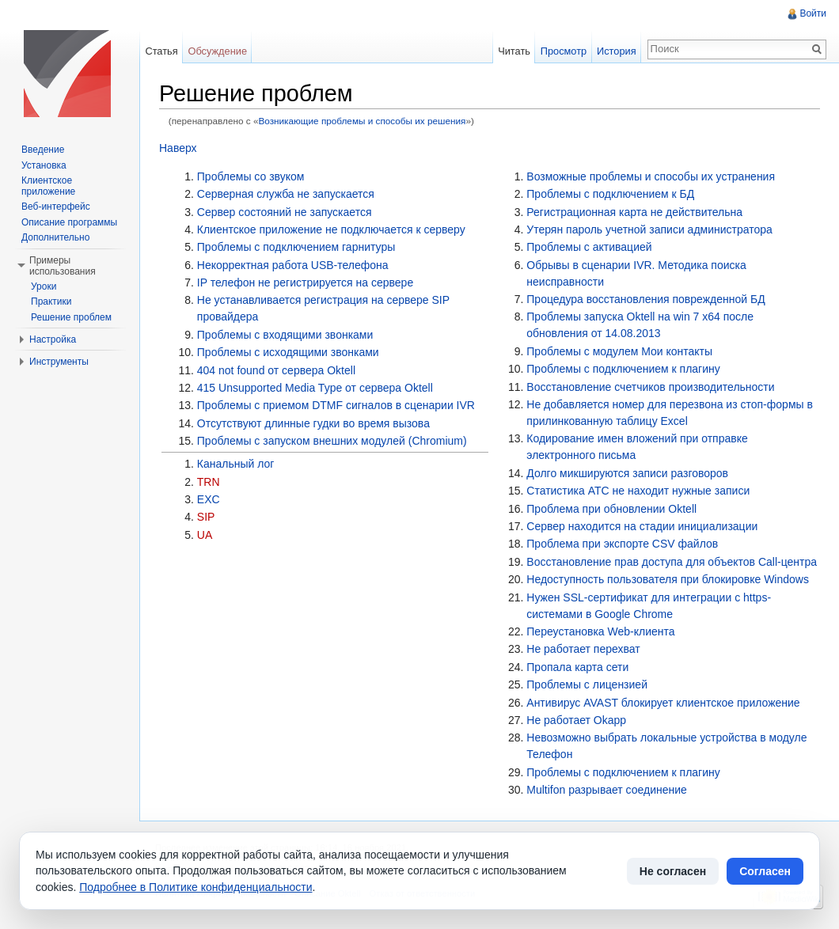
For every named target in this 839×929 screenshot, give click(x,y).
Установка (43, 165)
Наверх (178, 148)
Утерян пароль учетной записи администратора (649, 229)
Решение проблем (71, 317)
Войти (812, 13)
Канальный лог (236, 463)
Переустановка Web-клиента (600, 631)
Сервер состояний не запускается (284, 212)
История (616, 51)
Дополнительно (55, 237)
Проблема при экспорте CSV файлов (622, 543)
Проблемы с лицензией (586, 684)
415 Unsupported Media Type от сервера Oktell (315, 387)
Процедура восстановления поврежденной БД (645, 299)
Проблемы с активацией (588, 247)
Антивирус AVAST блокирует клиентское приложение (662, 702)
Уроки (43, 286)
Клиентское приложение (48, 186)
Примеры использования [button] (62, 266)
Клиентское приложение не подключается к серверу (331, 229)
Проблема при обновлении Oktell (611, 508)
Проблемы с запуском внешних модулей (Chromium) (332, 440)
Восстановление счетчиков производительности (650, 387)
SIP (206, 516)
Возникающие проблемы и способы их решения (361, 121)
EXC (208, 499)
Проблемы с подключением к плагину (622, 368)
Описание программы (69, 222)
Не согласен (673, 871)
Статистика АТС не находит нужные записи (638, 490)
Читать (514, 51)
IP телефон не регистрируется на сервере (305, 282)
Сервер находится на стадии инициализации (641, 526)
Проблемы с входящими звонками (285, 334)
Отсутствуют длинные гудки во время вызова (313, 423)
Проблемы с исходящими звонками (288, 352)
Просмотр (564, 51)
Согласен (765, 871)
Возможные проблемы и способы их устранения (650, 176)
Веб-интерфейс (55, 206)
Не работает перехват (583, 649)
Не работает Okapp (576, 720)
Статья (161, 51)
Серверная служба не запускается (285, 194)
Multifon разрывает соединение (606, 789)
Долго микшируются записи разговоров (627, 473)
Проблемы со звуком (251, 176)
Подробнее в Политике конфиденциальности (195, 887)
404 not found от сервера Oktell (276, 370)
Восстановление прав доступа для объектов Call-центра (671, 562)
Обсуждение (217, 51)
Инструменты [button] (59, 361)
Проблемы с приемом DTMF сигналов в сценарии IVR (336, 405)
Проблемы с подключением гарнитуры (296, 247)
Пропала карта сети (577, 667)
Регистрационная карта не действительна (634, 212)
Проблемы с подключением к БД (610, 194)
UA (204, 535)
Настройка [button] (52, 339)
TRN (208, 482)
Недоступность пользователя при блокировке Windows (667, 579)
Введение (42, 149)
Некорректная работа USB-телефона (293, 265)
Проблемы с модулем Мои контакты (619, 351)
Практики (51, 301)
